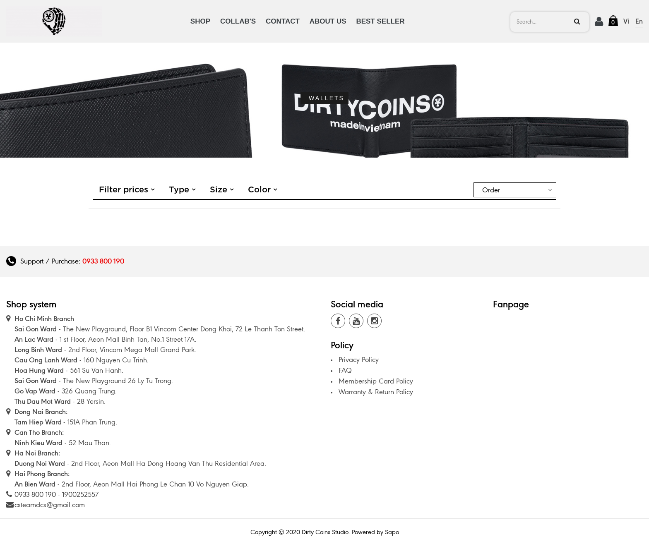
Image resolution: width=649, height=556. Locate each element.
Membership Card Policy (376, 381)
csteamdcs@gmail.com (49, 505)
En (639, 21)
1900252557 (80, 494)
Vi (626, 21)
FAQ (345, 370)
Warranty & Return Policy (376, 392)
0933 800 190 (103, 261)
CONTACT (283, 21)
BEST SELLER (380, 21)
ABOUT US (328, 21)
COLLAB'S (238, 21)
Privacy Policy (359, 359)
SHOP (200, 21)
